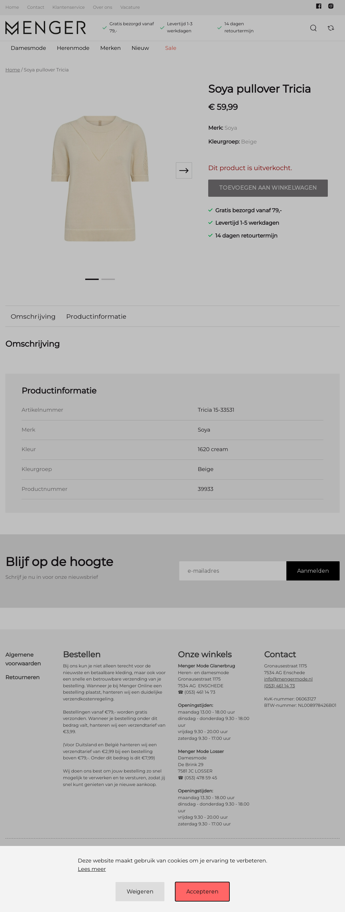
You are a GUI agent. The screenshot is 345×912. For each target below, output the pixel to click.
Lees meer (92, 869)
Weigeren (140, 891)
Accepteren (202, 891)
